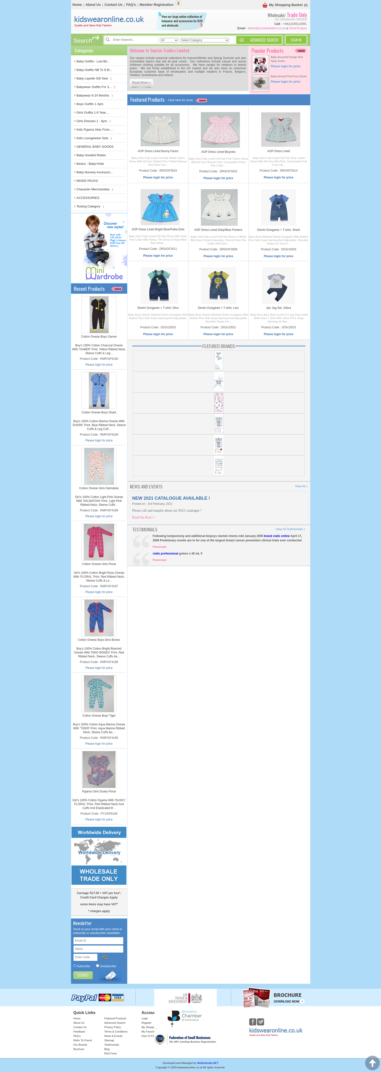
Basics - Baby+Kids (90, 164)
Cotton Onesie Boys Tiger (99, 715)
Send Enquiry (298, 28)
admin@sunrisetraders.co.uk (266, 28)
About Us (93, 5)
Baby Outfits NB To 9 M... (94, 70)
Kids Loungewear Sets (95, 138)
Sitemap (109, 1040)
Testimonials (111, 1044)
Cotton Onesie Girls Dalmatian (99, 488)
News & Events (113, 1035)
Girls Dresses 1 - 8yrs (94, 121)
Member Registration (157, 5)
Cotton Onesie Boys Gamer (99, 336)
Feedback (79, 1031)
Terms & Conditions (115, 1031)
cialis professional (165, 553)
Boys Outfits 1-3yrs (90, 104)
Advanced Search (114, 1022)
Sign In (296, 39)
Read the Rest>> (143, 517)
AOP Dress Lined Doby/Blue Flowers (218, 230)
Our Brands (80, 1044)
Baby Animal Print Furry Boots (289, 76)
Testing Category (90, 206)
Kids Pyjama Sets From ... (95, 129)
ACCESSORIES (88, 198)
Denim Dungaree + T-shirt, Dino (158, 308)
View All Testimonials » (290, 529)
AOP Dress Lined (278, 151)
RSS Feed (110, 1053)
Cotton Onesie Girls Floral (99, 564)
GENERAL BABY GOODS (95, 146)
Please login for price (99, 364)
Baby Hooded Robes (91, 155)
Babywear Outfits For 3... (96, 87)
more (118, 288)
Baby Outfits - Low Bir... (93, 61)
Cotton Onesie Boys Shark (99, 412)
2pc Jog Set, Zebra (278, 308)
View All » (301, 486)
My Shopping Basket (282, 5)
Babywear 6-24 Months (95, 95)
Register (147, 1022)
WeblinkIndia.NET (207, 1063)
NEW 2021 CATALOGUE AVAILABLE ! (171, 498)
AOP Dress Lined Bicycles (218, 152)
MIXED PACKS (87, 181)
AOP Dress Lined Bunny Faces (158, 151)
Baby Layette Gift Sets (94, 78)
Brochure (78, 1049)
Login (145, 1018)
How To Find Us (151, 1035)
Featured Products (115, 1018)
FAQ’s (131, 5)
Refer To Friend (82, 1040)
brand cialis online (277, 536)
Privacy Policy (112, 1027)
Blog (107, 1049)
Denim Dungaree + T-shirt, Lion (218, 308)
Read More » (141, 82)
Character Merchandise (95, 189)
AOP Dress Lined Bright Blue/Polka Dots (158, 229)
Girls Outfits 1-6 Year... (92, 112)
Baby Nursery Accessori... (95, 172)
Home (77, 5)
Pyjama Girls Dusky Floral (99, 791)
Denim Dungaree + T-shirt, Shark (278, 230)
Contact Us (113, 5)
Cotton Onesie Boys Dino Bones (99, 640)
